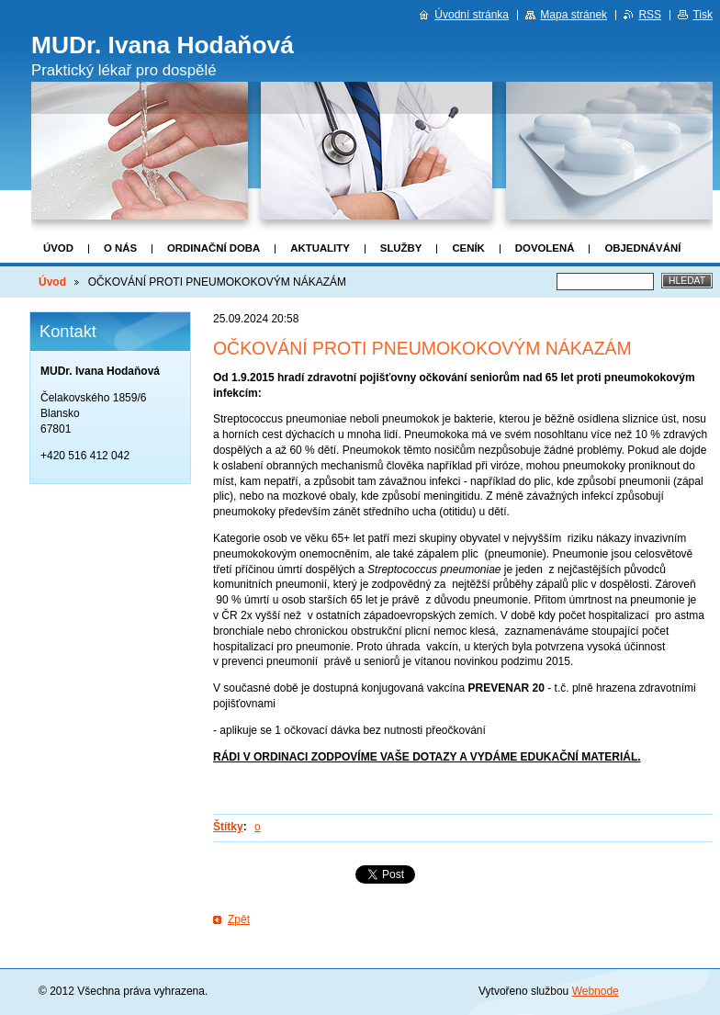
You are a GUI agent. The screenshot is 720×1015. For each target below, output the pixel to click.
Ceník (468, 248)
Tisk (702, 14)
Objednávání (642, 248)
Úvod (58, 248)
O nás (120, 248)
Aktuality (320, 248)
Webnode (595, 991)
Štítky (228, 826)
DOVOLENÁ (545, 248)
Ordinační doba (213, 248)
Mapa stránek (573, 14)
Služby (401, 248)
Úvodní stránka (471, 14)
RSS (649, 14)
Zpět (239, 919)
